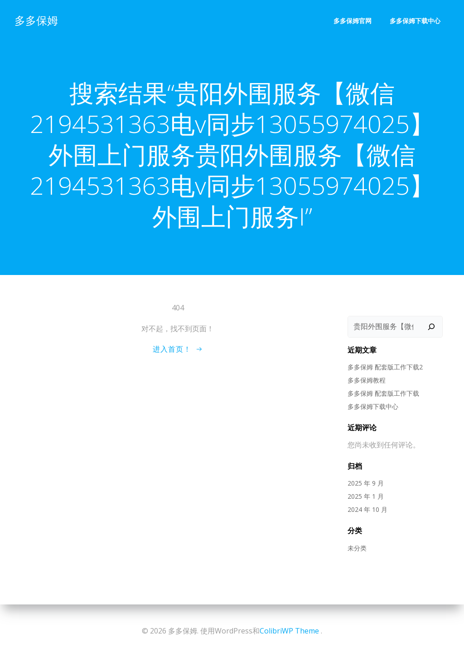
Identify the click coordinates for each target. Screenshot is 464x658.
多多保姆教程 (367, 380)
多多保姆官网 (353, 20)
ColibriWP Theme (289, 631)
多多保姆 (36, 20)
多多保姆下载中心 (415, 20)
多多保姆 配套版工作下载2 (385, 367)
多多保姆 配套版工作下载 (383, 393)
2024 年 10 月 (367, 509)
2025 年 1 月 (366, 496)
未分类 (357, 548)
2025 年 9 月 (366, 483)
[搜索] (431, 326)
